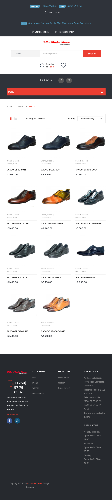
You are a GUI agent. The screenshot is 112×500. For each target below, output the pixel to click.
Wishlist (61, 383)
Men (15, 164)
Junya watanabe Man (51, 23)
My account (63, 378)
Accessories (38, 393)
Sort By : (71, 118)
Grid (11, 118)
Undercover (67, 23)
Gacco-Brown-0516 (17, 331)
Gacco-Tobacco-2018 (53, 331)
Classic (16, 161)
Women (35, 388)
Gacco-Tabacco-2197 (18, 223)
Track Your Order (64, 32)
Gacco (9, 164)
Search (92, 53)
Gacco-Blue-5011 (16, 170)
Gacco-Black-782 (51, 277)
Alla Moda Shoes (34, 483)
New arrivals (34, 23)
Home (9, 106)
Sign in (51, 67)
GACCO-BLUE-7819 (85, 277)
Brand (20, 106)
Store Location (53, 12)
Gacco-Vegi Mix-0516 (52, 223)
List (16, 118)
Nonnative (78, 23)
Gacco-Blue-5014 (51, 170)
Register (50, 64)
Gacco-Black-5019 (17, 277)
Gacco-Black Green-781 (88, 223)
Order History (64, 388)
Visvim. (88, 23)
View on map (12, 414)
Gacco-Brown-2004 (86, 170)
